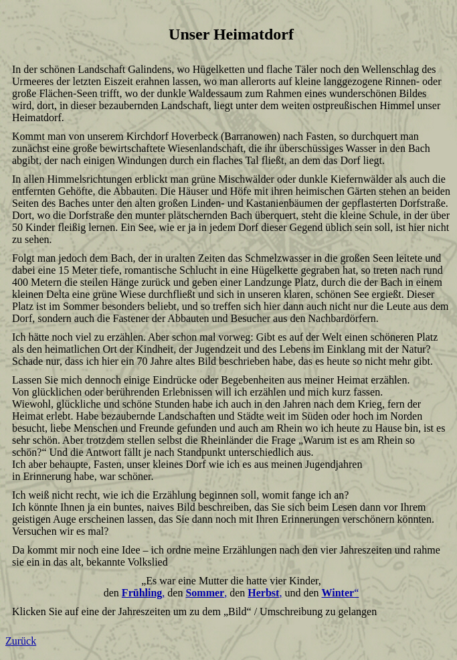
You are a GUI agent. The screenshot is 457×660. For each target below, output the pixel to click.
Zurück (20, 641)
